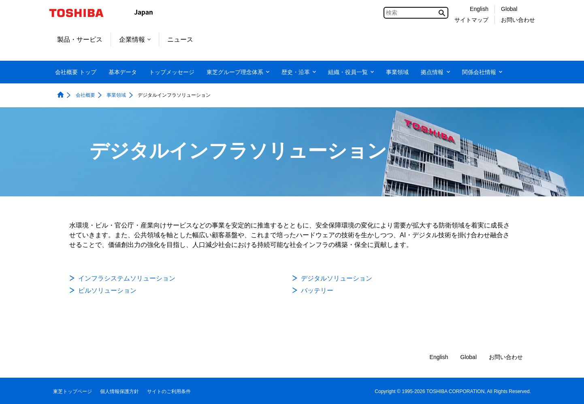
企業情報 (135, 39)
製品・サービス (79, 39)
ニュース (180, 39)
